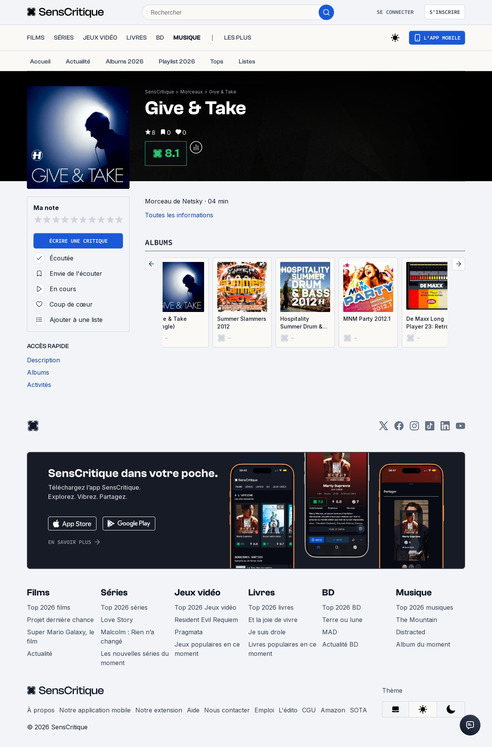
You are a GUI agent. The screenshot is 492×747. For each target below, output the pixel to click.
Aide (193, 710)
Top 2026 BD (341, 607)
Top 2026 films (48, 607)
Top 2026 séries (124, 607)
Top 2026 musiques (424, 607)
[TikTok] (429, 428)
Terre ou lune (342, 620)
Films (38, 592)
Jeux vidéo (198, 592)
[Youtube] (460, 428)
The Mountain (416, 620)
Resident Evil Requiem (206, 620)
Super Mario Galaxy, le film (60, 636)
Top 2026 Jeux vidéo (205, 607)
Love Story (117, 620)
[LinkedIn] (445, 428)
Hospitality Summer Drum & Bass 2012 (301, 322)
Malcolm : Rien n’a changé (127, 636)
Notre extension (158, 710)
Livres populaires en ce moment (282, 648)
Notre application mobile (95, 710)
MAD (329, 632)
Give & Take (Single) (170, 322)
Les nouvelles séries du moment (135, 658)
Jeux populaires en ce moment (207, 648)
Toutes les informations (179, 215)
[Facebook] (399, 428)
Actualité (39, 653)
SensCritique (159, 92)
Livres (261, 592)
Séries (114, 592)
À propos (41, 710)
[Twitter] (383, 428)
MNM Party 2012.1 (367, 318)
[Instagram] (414, 428)
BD (328, 592)
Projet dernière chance (60, 620)
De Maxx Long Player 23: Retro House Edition (427, 322)
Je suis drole (267, 632)
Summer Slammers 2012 (241, 322)
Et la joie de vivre (273, 620)
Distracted (410, 632)
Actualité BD (340, 644)
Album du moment (423, 644)
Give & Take (222, 92)
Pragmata (189, 632)
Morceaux (191, 92)
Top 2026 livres (271, 607)
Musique (414, 592)
